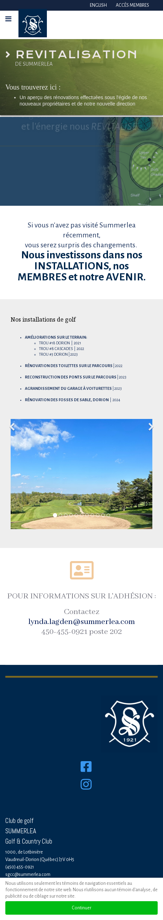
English (98, 5)
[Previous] (12, 422)
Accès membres (132, 5)
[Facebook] (86, 767)
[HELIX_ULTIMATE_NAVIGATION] (8, 19)
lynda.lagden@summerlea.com (81, 622)
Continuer (81, 907)
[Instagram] (86, 794)
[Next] (150, 422)
